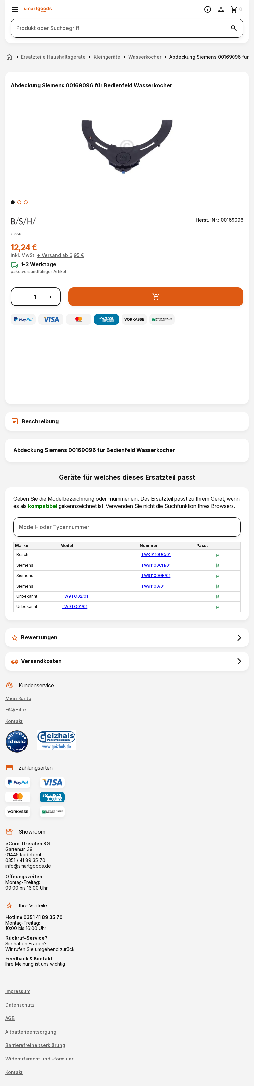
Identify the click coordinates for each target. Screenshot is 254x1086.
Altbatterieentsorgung (30, 1032)
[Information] (208, 9)
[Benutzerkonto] (221, 9)
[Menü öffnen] (15, 9)
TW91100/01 (153, 586)
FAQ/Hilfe (15, 709)
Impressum (17, 991)
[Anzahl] (35, 296)
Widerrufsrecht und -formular (39, 1058)
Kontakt (14, 721)
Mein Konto (18, 698)
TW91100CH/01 (156, 565)
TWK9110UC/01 (156, 554)
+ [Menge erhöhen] (50, 297)
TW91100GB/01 (155, 575)
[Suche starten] (234, 28)
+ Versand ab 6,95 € (60, 255)
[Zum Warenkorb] (236, 9)
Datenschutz (20, 1005)
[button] (16, 234)
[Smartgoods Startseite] (38, 9)
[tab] (127, 421)
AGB (10, 1018)
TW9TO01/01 (74, 606)
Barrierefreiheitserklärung (35, 1045)
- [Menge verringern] (20, 297)
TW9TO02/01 (75, 596)
